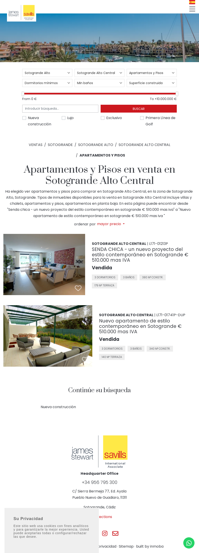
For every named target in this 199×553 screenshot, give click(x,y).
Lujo (70, 117)
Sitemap (126, 546)
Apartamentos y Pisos (102, 155)
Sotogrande (60, 144)
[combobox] (47, 73)
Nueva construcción (39, 120)
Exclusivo (114, 117)
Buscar (139, 109)
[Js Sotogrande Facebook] (84, 533)
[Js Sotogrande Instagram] (105, 533)
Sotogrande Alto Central (144, 144)
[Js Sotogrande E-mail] (115, 533)
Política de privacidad (97, 546)
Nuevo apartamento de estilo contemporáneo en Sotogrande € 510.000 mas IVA (140, 326)
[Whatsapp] (189, 543)
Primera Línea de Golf (160, 120)
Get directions (99, 516)
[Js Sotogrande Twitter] (94, 533)
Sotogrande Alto (95, 144)
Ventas (35, 144)
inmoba (157, 546)
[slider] (23, 93)
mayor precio (109, 224)
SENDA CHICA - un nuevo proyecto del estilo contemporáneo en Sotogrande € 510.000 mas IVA (140, 254)
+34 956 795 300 (99, 482)
